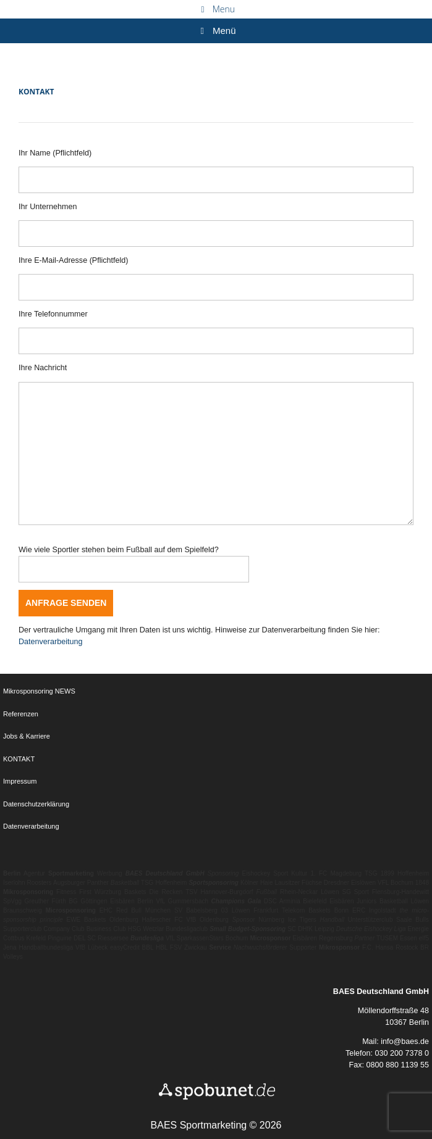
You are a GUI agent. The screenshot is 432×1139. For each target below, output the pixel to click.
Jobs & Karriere (26, 736)
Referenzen (20, 714)
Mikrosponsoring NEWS (39, 691)
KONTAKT (19, 759)
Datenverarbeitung (51, 641)
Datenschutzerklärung (36, 804)
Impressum (19, 781)
